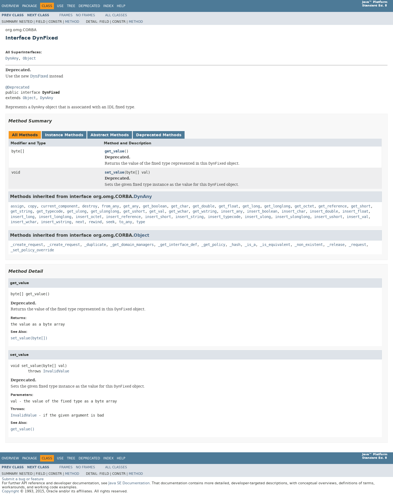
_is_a (250, 244)
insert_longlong (55, 217)
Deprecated (89, 6)
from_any (110, 206)
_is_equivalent (275, 244)
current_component (59, 206)
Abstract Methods (110, 135)
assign (17, 206)
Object (29, 58)
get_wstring (205, 211)
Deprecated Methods (158, 135)
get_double (203, 206)
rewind (95, 222)
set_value (114, 172)
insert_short (158, 217)
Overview (10, 6)
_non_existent (309, 244)
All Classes (116, 15)
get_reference (332, 206)
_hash (235, 244)
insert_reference (123, 217)
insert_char (293, 211)
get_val (157, 211)
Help (121, 6)
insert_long (22, 217)
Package (29, 6)
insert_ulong (258, 217)
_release (335, 244)
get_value (114, 151)
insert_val (357, 217)
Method (72, 22)
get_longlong (277, 206)
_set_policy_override (32, 250)
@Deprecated (17, 87)
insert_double (324, 211)
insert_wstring (56, 222)
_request (357, 244)
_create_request (27, 244)
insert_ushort (328, 217)
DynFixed (39, 76)
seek (110, 222)
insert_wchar (24, 222)
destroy (89, 206)
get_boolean (155, 206)
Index (108, 6)
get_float (228, 206)
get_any (130, 206)
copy (32, 206)
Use (60, 6)
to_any (125, 222)
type (140, 222)
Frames (66, 15)
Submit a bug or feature (23, 479)
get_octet (304, 206)
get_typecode (50, 211)
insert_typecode (224, 217)
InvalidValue (56, 371)
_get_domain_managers (132, 244)
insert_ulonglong (292, 217)
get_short (361, 206)
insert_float (355, 211)
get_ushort (134, 211)
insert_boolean (262, 211)
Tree (71, 6)
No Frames (85, 15)
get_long (251, 206)
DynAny (11, 58)
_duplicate (95, 244)
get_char (179, 206)
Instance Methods (64, 135)
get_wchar (178, 211)
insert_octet (89, 217)
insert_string (189, 217)
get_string (21, 211)
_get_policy (213, 244)
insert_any (232, 211)
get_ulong (76, 211)
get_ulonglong (105, 211)
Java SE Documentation (129, 483)
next (80, 222)
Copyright (10, 491)
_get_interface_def (177, 244)
